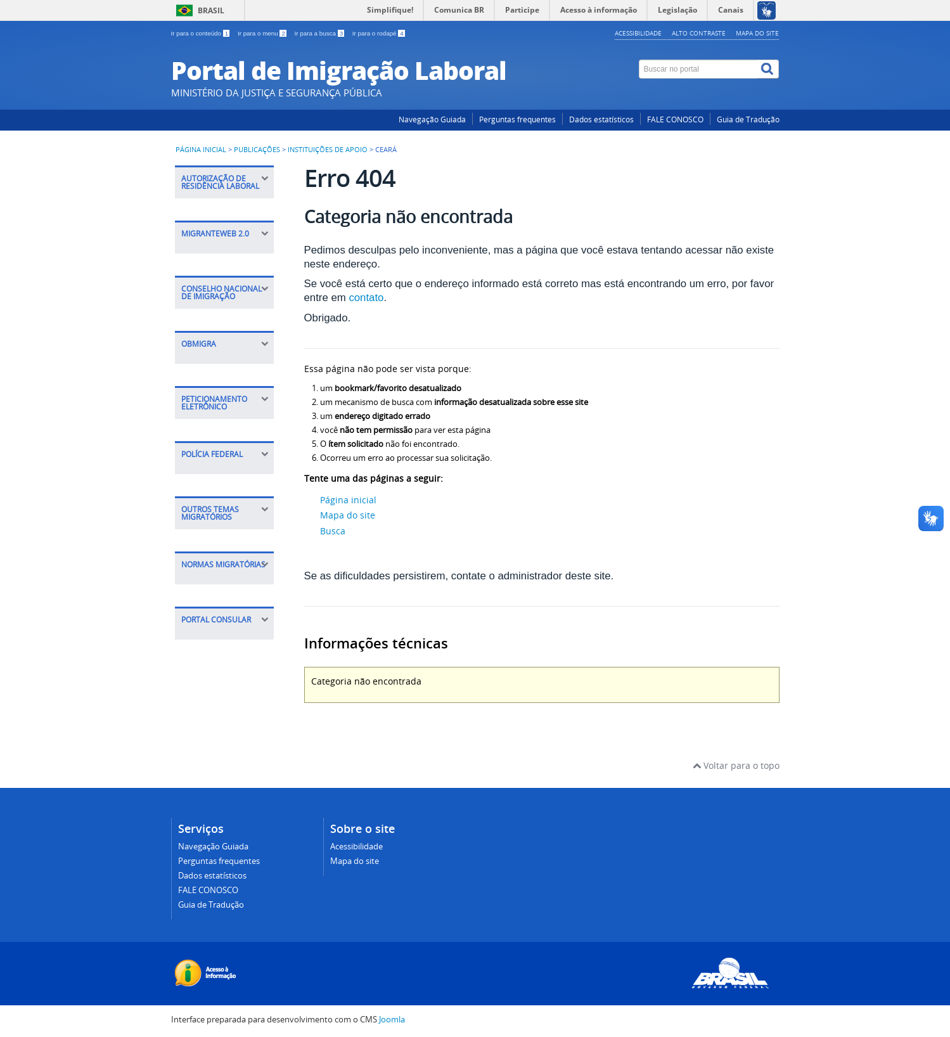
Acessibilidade (638, 33)
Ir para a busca (320, 33)
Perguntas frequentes (517, 119)
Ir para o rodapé (378, 33)
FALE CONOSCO (675, 119)
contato (366, 298)
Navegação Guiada (432, 119)
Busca (332, 531)
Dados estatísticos (601, 119)
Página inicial (201, 149)
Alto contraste (699, 33)
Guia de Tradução (748, 119)
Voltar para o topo (736, 765)
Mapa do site (757, 33)
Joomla (392, 1019)
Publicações (257, 149)
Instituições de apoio (328, 149)
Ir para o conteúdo (201, 33)
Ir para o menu (263, 33)
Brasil (211, 10)
